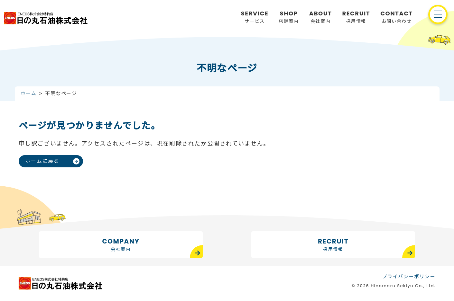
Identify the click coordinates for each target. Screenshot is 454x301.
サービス (255, 16)
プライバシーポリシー (409, 276)
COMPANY (121, 245)
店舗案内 (289, 16)
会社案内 (320, 16)
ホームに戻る (42, 161)
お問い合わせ (396, 16)
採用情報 (356, 16)
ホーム (29, 93)
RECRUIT (333, 245)
